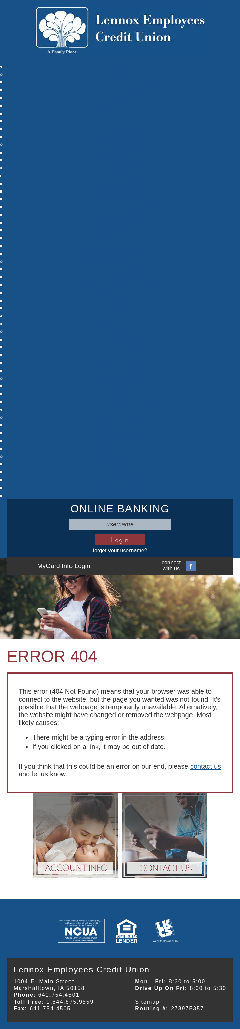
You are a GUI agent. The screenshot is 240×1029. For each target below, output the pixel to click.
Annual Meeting (120, 136)
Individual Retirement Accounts (120, 199)
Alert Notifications (120, 440)
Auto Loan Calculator (120, 464)
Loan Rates (120, 394)
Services (120, 409)
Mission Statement (120, 90)
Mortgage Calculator (120, 487)
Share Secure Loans (120, 347)
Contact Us (120, 129)
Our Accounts (120, 175)
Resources (120, 144)
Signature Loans (120, 355)
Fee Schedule (120, 292)
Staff (120, 97)
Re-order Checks (119, 433)
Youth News (120, 121)
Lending (120, 323)
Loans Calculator (120, 479)
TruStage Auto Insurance (120, 401)
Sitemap (147, 1002)
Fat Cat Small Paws (120, 222)
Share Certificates (120, 191)
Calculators (120, 456)
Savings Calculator (120, 495)
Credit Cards (120, 245)
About (120, 74)
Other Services (120, 417)
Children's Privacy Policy (120, 160)
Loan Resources (120, 378)
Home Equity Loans (120, 362)
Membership (120, 269)
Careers (120, 316)
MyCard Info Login (64, 565)
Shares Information (120, 183)
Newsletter (120, 105)
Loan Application (120, 370)
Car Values (119, 386)
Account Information (120, 277)
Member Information (120, 261)
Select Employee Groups (119, 284)
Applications (120, 300)
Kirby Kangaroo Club (120, 206)
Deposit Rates (120, 308)
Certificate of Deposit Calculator (119, 472)
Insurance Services (120, 448)
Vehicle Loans (120, 339)
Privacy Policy (120, 152)
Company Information (119, 82)
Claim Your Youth (120, 214)
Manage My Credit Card (120, 253)
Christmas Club (120, 230)
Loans (120, 331)
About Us (120, 66)
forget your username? (120, 550)
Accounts (120, 168)
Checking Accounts (120, 238)
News (120, 113)
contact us (205, 766)
